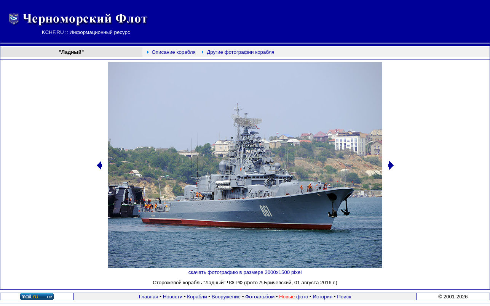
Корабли (197, 297)
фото (293, 297)
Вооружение (226, 297)
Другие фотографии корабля (240, 52)
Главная (148, 297)
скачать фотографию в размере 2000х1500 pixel (245, 272)
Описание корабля (173, 52)
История (322, 297)
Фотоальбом (260, 297)
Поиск (344, 297)
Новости (173, 297)
